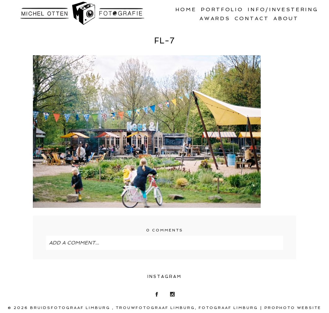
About (285, 18)
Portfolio (222, 9)
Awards (215, 18)
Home (185, 9)
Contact (252, 18)
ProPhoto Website (292, 308)
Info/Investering (283, 9)
